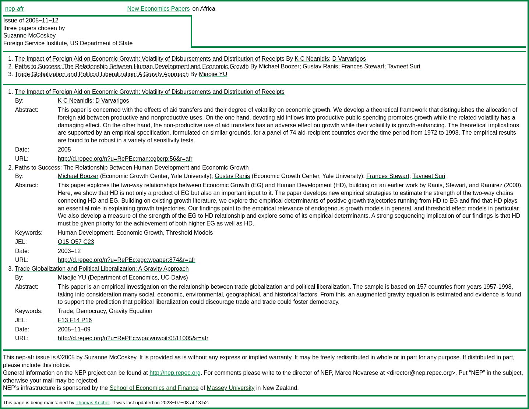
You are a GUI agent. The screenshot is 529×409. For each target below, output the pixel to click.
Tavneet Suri (403, 66)
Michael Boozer (279, 66)
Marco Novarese (356, 373)
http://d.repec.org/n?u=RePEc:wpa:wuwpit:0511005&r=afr (133, 338)
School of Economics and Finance (154, 388)
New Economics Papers (158, 9)
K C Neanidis (312, 59)
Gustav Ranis (320, 66)
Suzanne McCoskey (29, 35)
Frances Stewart (362, 66)
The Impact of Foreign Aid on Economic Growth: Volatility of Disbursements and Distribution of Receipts (150, 59)
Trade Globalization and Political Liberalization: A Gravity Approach (102, 74)
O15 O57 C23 (76, 242)
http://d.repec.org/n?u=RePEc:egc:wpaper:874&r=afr (126, 260)
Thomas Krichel (92, 402)
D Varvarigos (349, 59)
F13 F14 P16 (75, 320)
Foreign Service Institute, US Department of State (68, 43)
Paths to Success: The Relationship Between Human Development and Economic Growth (132, 66)
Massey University (231, 388)
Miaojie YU (213, 74)
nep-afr (14, 9)
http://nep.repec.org (175, 373)
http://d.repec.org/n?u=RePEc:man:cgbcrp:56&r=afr (125, 159)
